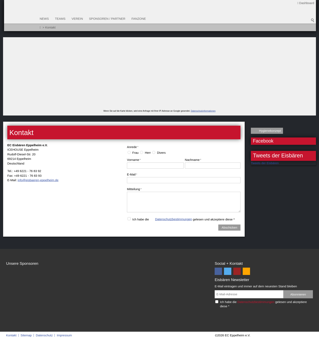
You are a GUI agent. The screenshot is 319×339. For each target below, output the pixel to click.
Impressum (64, 335)
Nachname (193, 159)
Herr (148, 152)
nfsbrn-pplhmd (38, 180)
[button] (218, 271)
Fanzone (138, 18)
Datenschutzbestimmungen (173, 219)
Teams (60, 18)
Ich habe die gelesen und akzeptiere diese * (183, 219)
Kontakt (11, 335)
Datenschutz (44, 335)
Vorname (134, 159)
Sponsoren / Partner (107, 18)
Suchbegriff (312, 20)
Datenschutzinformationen (203, 111)
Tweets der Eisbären (265, 163)
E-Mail (132, 174)
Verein (77, 18)
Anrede (132, 147)
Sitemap (26, 335)
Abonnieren (298, 294)
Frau (135, 152)
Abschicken (229, 227)
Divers (161, 152)
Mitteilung (134, 189)
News (44, 18)
